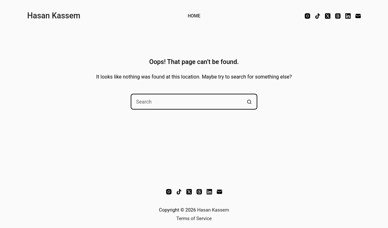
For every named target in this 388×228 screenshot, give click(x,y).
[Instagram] (307, 16)
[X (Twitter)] (327, 16)
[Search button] (249, 102)
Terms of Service (194, 218)
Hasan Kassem (53, 15)
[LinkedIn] (348, 16)
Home (194, 15)
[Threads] (338, 16)
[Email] (358, 16)
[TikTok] (317, 16)
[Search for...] (186, 102)
